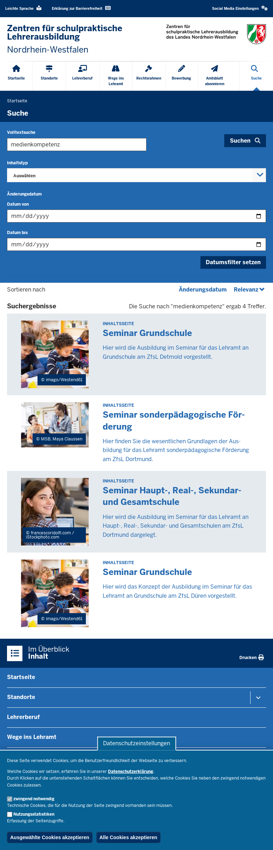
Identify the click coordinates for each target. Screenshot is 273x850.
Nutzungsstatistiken (33, 814)
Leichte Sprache (23, 8)
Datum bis (17, 232)
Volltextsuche (21, 132)
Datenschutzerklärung (130, 771)
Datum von (18, 204)
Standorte (21, 697)
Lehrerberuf (23, 717)
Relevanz (250, 289)
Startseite (21, 677)
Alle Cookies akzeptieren (128, 837)
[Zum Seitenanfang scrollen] (259, 837)
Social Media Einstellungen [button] (240, 8)
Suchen (240, 140)
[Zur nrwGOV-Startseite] (68, 39)
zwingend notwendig (33, 799)
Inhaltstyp (17, 163)
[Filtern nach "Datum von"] (136, 216)
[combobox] (136, 175)
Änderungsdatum (24, 194)
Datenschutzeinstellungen (136, 743)
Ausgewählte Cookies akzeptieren (49, 837)
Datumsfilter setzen (233, 262)
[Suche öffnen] (256, 76)
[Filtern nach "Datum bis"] (136, 244)
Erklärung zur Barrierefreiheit (81, 8)
